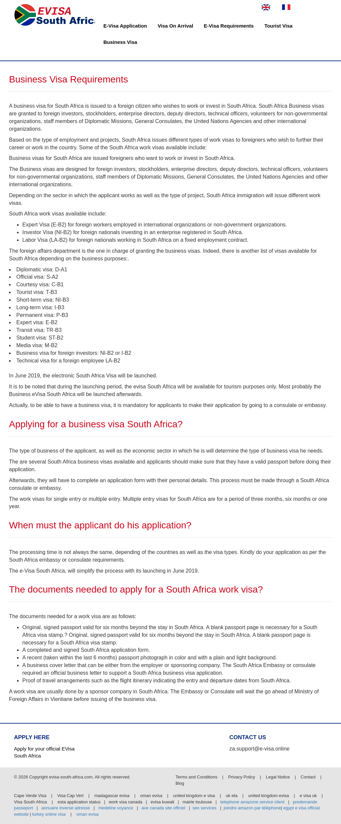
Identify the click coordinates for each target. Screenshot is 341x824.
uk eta (231, 795)
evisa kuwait (162, 801)
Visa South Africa (30, 801)
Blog (179, 783)
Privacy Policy (242, 776)
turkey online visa (49, 814)
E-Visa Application (125, 26)
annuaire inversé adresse (65, 807)
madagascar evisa (112, 795)
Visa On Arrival (175, 26)
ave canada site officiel (163, 807)
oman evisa (151, 795)
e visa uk (308, 795)
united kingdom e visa (194, 795)
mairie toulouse (197, 801)
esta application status (79, 801)
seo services (204, 807)
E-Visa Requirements (229, 26)
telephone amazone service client (252, 801)
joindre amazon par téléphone (252, 807)
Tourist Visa (278, 26)
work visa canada (125, 801)
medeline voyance (115, 807)
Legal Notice (278, 776)
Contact (308, 776)
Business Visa (120, 42)
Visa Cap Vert (70, 795)
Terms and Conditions (196, 776)
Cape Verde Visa (30, 795)
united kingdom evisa (268, 795)
